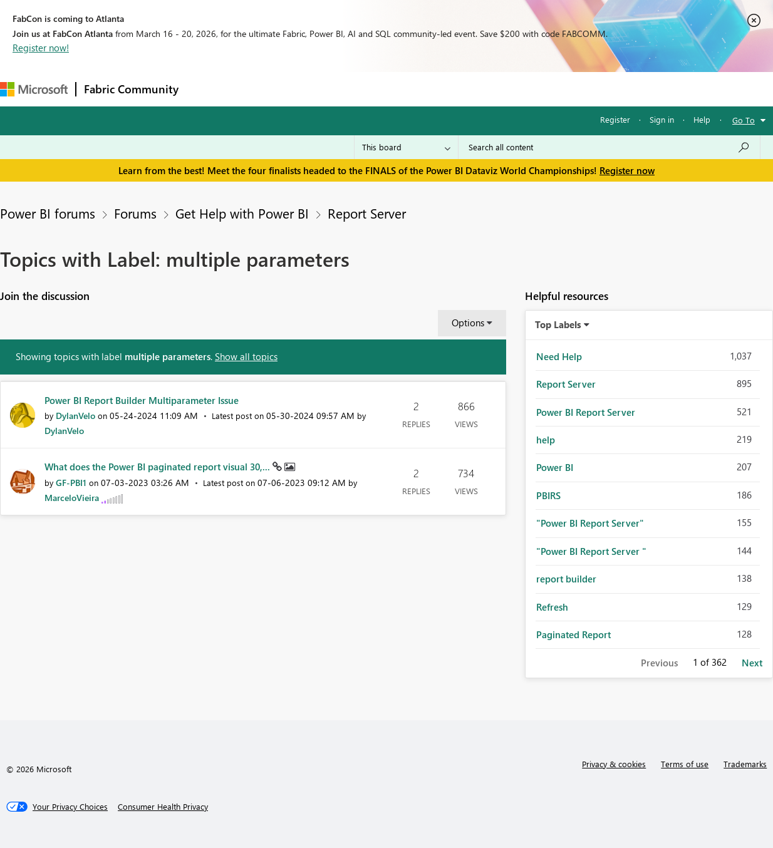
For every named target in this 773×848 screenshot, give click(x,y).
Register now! (41, 47)
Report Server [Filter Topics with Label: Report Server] (566, 384)
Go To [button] (743, 120)
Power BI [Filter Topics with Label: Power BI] (554, 467)
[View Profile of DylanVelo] (75, 415)
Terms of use (684, 763)
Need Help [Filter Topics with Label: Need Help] (559, 356)
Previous (659, 662)
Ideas (313, 88)
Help (701, 119)
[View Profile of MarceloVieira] (71, 497)
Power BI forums (47, 213)
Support (526, 88)
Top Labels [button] (558, 324)
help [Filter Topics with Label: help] (545, 439)
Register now (627, 170)
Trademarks (745, 763)
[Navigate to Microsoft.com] (34, 89)
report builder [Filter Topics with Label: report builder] (566, 578)
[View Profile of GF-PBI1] (71, 482)
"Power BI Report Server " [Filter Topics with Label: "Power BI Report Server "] (591, 551)
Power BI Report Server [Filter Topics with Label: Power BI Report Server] (585, 412)
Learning (473, 88)
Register (615, 119)
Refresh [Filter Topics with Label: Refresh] (552, 607)
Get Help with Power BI (242, 213)
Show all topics (246, 356)
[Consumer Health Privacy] (163, 806)
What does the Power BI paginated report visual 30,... (158, 466)
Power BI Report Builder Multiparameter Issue (141, 400)
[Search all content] (609, 147)
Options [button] (468, 322)
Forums (207, 88)
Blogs (425, 88)
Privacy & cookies (614, 763)
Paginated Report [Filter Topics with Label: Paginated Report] (573, 634)
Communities (369, 88)
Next (752, 662)
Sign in (662, 119)
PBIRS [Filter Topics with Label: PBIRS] (548, 495)
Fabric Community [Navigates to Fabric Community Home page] (131, 88)
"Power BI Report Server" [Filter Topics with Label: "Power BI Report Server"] (590, 523)
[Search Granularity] (406, 147)
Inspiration (262, 88)
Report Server (367, 213)
